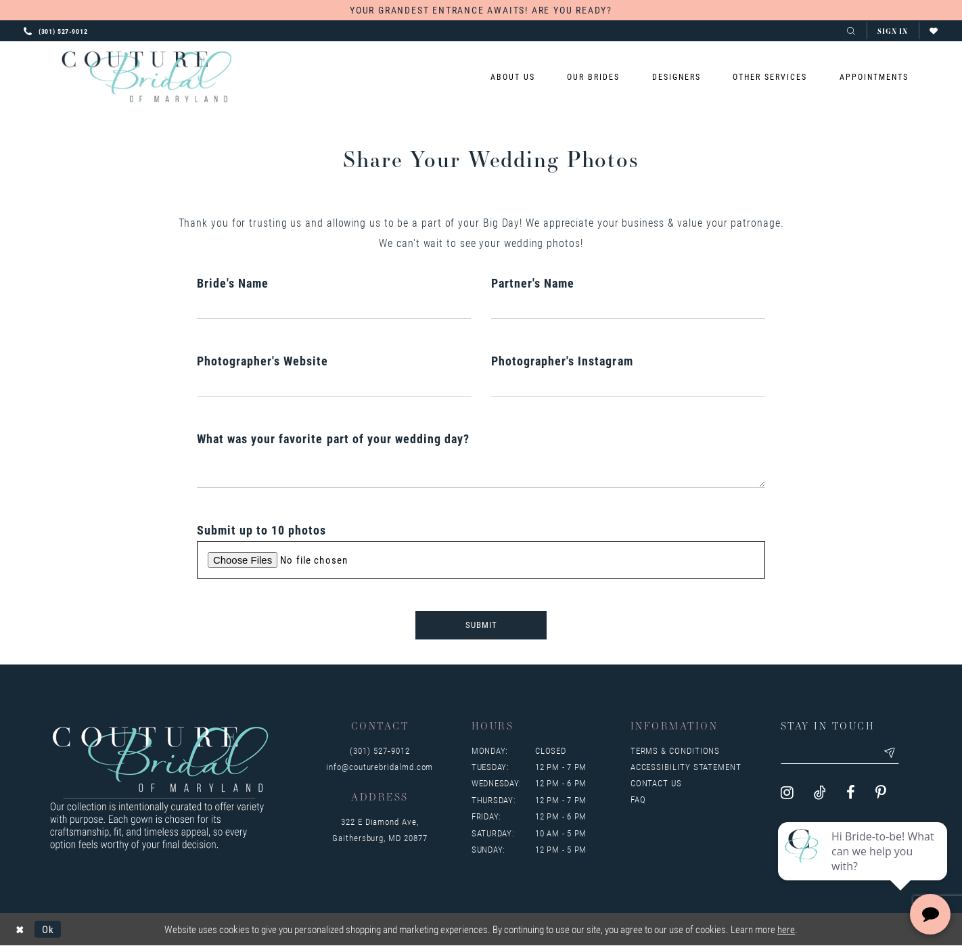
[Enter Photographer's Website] (334, 384)
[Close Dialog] (20, 929)
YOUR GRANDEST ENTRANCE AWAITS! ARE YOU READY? (481, 9)
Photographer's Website (263, 361)
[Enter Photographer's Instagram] (628, 384)
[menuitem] (513, 77)
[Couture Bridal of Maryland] (146, 77)
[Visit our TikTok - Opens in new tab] (820, 792)
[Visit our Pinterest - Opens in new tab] (880, 792)
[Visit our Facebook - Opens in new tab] (850, 792)
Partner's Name (532, 283)
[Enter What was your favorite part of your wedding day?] (481, 469)
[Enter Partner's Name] (628, 306)
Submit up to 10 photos (262, 530)
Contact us (656, 783)
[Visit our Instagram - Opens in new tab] (787, 792)
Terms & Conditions (675, 750)
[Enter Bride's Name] (334, 306)
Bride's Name (233, 283)
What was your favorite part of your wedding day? (333, 438)
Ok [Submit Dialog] (48, 929)
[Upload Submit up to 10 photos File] (481, 560)
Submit (481, 625)
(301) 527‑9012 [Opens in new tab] (379, 750)
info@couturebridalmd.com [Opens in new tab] (379, 767)
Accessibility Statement (686, 767)
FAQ (638, 799)
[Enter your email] (840, 753)
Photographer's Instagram (562, 361)
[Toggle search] (851, 30)
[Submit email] (890, 753)
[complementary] (864, 871)
